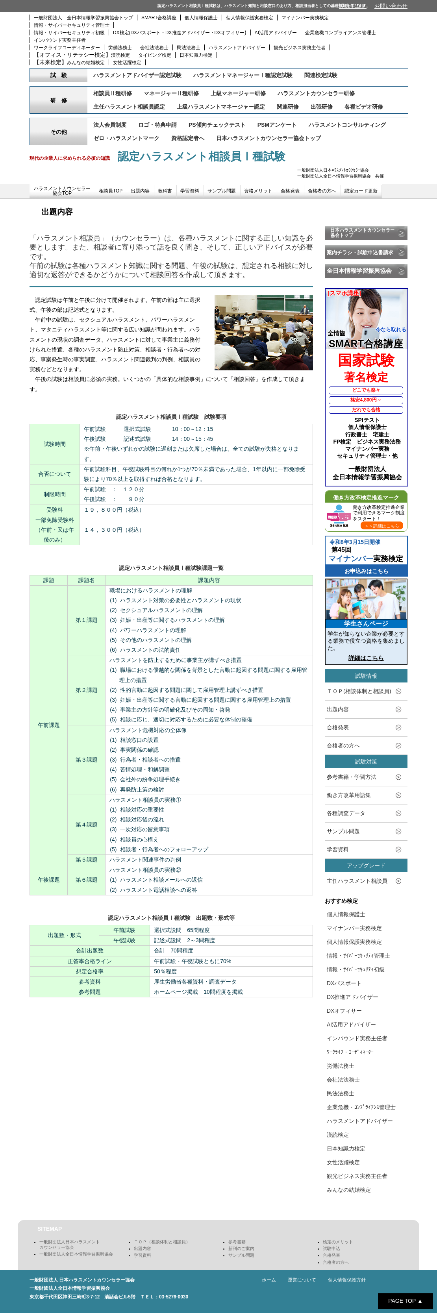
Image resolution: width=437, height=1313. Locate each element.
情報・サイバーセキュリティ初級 (69, 32)
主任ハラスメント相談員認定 (129, 107)
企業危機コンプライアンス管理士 (340, 32)
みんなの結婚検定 (86, 62)
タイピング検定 (154, 55)
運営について (302, 1280)
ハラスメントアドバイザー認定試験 (137, 75)
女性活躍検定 (127, 62)
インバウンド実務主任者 (60, 40)
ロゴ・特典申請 (157, 125)
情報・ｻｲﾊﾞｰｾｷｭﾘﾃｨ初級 (356, 969)
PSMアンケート (277, 125)
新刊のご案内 (241, 1248)
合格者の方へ (322, 191)
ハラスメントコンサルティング (347, 125)
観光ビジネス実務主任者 (300, 47)
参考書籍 (237, 1241)
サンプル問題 (221, 191)
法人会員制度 (109, 125)
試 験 (58, 75)
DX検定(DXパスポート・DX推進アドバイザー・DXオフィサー (178, 32)
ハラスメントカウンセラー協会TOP (62, 191)
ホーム (269, 1280)
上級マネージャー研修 (238, 93)
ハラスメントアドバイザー (237, 47)
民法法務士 (188, 47)
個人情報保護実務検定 (249, 17)
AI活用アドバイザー (276, 32)
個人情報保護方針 (347, 1280)
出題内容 (140, 191)
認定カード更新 (361, 191)
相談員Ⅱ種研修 (112, 93)
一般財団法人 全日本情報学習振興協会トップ (83, 17)
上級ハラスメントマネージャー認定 (221, 107)
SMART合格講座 (158, 17)
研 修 (58, 100)
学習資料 (189, 191)
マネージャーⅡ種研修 (171, 93)
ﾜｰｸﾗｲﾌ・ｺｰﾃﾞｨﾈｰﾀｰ (350, 1052)
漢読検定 (120, 55)
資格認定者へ (187, 138)
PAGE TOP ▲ (405, 1301)
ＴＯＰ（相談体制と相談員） (162, 1241)
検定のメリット (338, 1241)
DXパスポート (344, 983)
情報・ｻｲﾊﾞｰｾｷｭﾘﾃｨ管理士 (358, 955)
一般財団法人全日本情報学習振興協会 (76, 1254)
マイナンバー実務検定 (305, 17)
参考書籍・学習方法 (351, 777)
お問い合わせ (390, 6)
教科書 (165, 191)
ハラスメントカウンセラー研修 (316, 93)
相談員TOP (110, 191)
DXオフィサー (344, 1011)
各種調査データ (346, 813)
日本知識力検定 (196, 55)
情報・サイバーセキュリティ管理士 (71, 25)
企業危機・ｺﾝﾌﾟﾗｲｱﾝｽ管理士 (361, 1107)
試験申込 (331, 1248)
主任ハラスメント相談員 (357, 881)
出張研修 (322, 107)
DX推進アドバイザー (352, 997)
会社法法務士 (154, 47)
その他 (58, 132)
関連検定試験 (320, 75)
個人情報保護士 (201, 17)
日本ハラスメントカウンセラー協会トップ (268, 138)
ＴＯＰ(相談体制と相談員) (359, 691)
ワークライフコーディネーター (67, 47)
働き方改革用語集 (349, 795)
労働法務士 (120, 47)
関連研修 (288, 107)
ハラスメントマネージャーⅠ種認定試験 (243, 75)
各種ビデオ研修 (363, 107)
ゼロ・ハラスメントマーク (126, 138)
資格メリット (258, 191)
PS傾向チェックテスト (217, 125)
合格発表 (290, 191)
